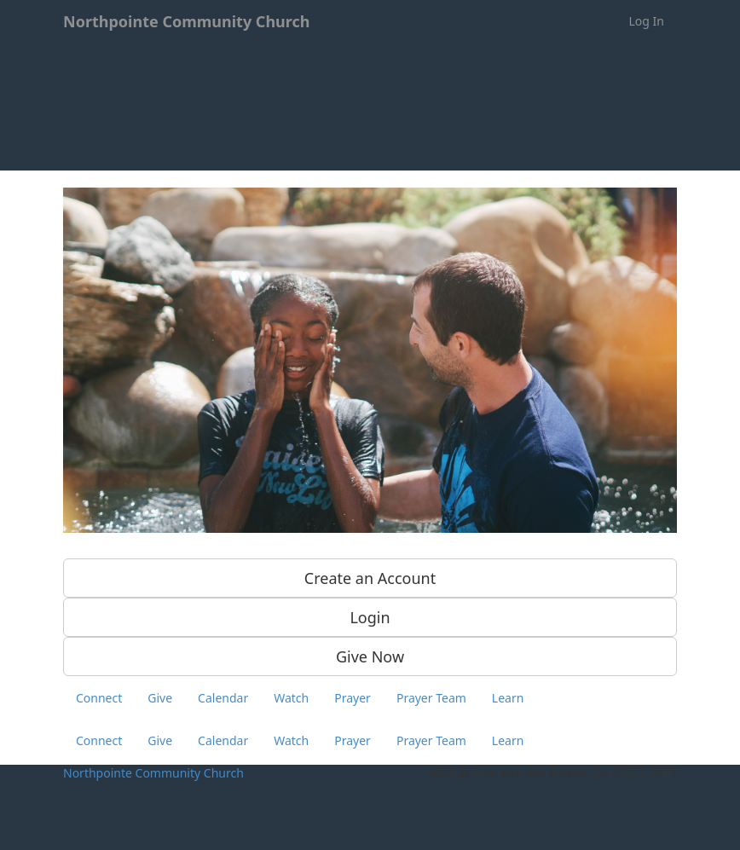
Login (370, 617)
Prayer (352, 698)
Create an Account (370, 578)
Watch (291, 698)
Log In (646, 21)
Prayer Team (431, 698)
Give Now (370, 656)
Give (159, 698)
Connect (99, 698)
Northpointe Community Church (153, 773)
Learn (508, 698)
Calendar (223, 698)
